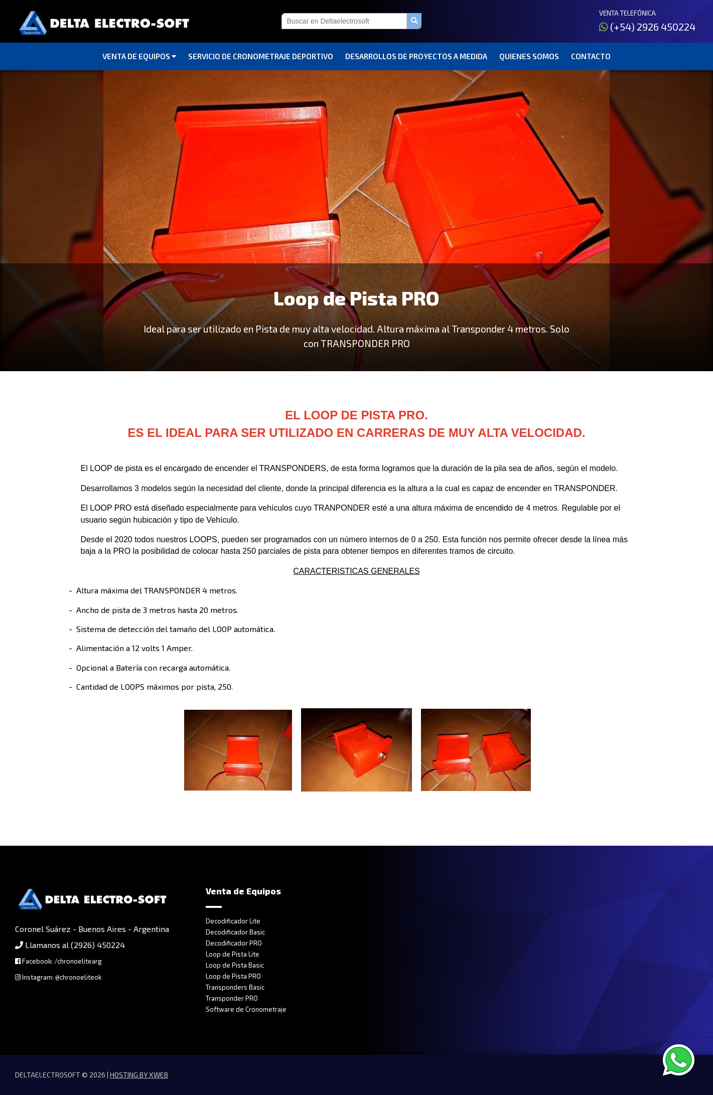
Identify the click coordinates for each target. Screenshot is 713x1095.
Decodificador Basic (235, 932)
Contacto (591, 56)
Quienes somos (529, 56)
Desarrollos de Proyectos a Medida (416, 56)
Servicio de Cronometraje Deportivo (260, 56)
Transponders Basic (235, 987)
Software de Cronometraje (246, 1009)
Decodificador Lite (233, 921)
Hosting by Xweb (139, 1074)
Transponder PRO (232, 998)
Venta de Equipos (139, 56)
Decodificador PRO (234, 943)
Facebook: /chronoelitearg (58, 961)
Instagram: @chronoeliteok (58, 977)
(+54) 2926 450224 (647, 27)
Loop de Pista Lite (232, 954)
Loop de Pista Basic (235, 965)
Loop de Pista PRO (233, 976)
